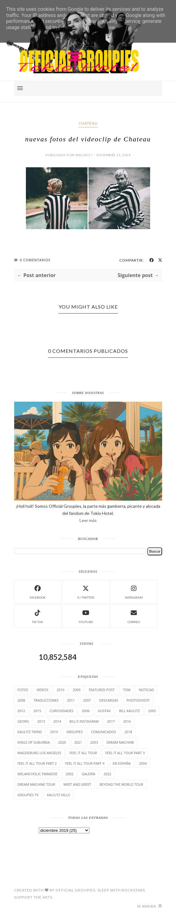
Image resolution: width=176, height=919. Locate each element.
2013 (41, 721)
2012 (21, 710)
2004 (143, 763)
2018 (128, 731)
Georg (23, 721)
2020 (62, 742)
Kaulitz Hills (58, 795)
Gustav (104, 710)
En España (122, 763)
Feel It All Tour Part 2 (37, 763)
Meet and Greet (77, 784)
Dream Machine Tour (36, 784)
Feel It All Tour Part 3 (125, 752)
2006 (85, 710)
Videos (42, 689)
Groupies (74, 731)
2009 (76, 689)
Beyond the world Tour (121, 784)
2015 (37, 710)
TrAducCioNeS (46, 700)
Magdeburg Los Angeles (39, 752)
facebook (38, 591)
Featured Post (102, 689)
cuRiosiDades (62, 710)
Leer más (88, 520)
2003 (94, 742)
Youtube (85, 616)
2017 (111, 721)
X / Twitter (85, 591)
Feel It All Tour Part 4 (84, 763)
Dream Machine (120, 742)
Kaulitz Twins (30, 731)
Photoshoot (138, 700)
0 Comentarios (35, 260)
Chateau (88, 123)
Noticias (146, 689)
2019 (54, 731)
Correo (134, 616)
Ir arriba (149, 906)
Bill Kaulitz (129, 710)
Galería (88, 774)
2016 (127, 721)
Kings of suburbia (34, 742)
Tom (127, 689)
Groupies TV (28, 795)
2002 (69, 774)
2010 (60, 689)
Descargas (108, 700)
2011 (71, 700)
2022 (107, 774)
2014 (57, 721)
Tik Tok (37, 616)
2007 (87, 700)
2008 (21, 700)
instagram (134, 591)
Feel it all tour (83, 752)
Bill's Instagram (84, 721)
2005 (152, 710)
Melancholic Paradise (38, 774)
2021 (78, 742)
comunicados (103, 731)
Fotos (23, 689)
